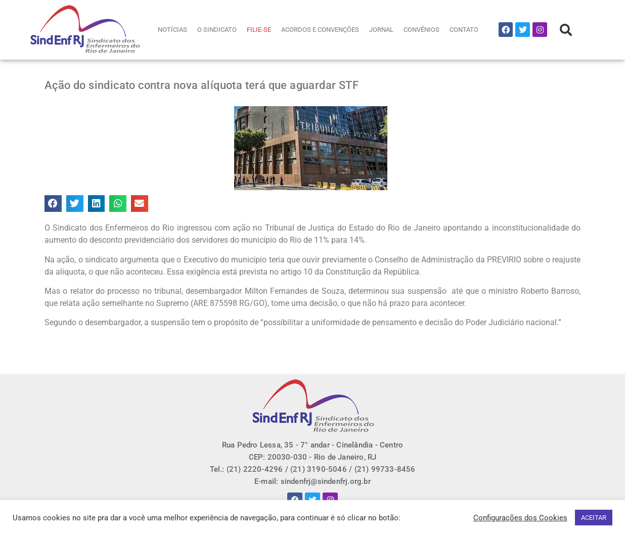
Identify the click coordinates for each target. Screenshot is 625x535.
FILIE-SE (259, 29)
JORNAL (381, 29)
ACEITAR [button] (593, 517)
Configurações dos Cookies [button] (520, 517)
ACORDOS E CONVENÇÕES (320, 29)
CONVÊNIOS (421, 29)
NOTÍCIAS (172, 29)
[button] (565, 29)
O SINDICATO (217, 29)
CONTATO (464, 29)
